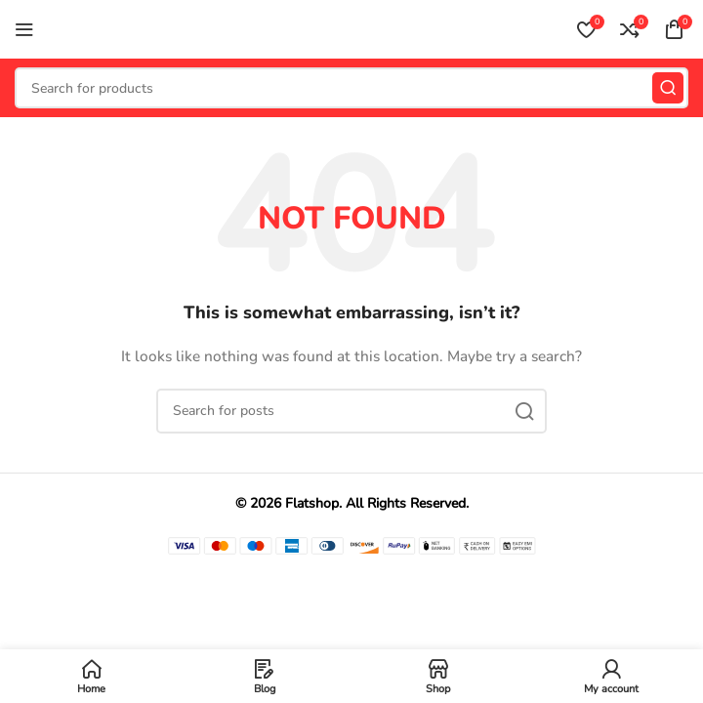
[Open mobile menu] (24, 29)
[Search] (351, 87)
